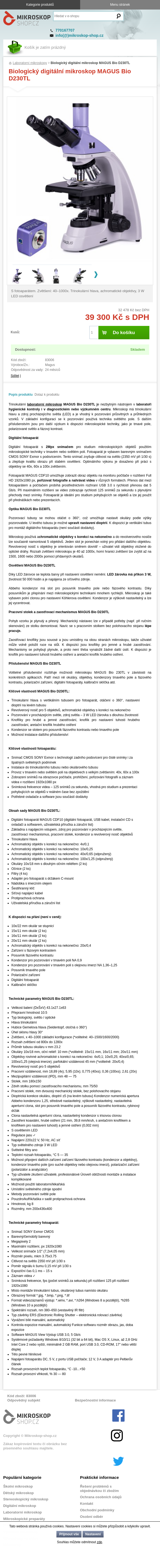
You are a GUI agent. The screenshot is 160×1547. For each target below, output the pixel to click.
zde (99, 1542)
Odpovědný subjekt (23, 1400)
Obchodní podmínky (97, 1510)
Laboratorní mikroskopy (30, 63)
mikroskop (54, 404)
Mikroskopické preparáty (24, 1519)
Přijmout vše (69, 1534)
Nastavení (93, 1534)
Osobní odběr (91, 1517)
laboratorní (36, 404)
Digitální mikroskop (19, 1506)
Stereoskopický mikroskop (25, 1499)
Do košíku (124, 332)
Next (96, 274)
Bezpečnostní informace (95, 1400)
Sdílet (15, 376)
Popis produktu (21, 394)
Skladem (137, 349)
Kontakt (86, 1503)
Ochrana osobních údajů (100, 1497)
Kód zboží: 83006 (21, 1396)
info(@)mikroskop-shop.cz (79, 35)
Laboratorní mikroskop (22, 1512)
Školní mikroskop (18, 1486)
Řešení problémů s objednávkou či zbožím (99, 1488)
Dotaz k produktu (47, 394)
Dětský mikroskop (18, 1493)
